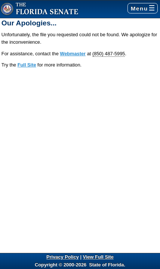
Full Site (27, 65)
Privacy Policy (62, 257)
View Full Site (98, 257)
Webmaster (73, 53)
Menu (142, 8)
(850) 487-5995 (108, 53)
